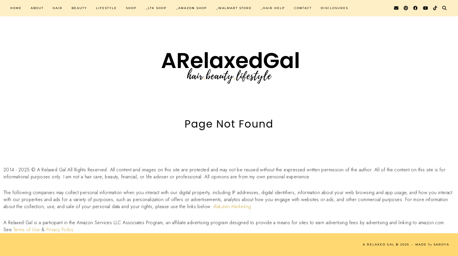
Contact (303, 8)
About (37, 8)
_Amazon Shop (191, 8)
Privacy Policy (60, 229)
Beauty (79, 8)
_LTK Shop (156, 8)
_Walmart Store (234, 8)
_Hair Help (273, 8)
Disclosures (334, 8)
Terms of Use (26, 229)
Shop (131, 8)
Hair (58, 8)
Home (16, 8)
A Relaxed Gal (379, 244)
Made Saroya (432, 244)
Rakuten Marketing (232, 206)
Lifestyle (106, 8)
